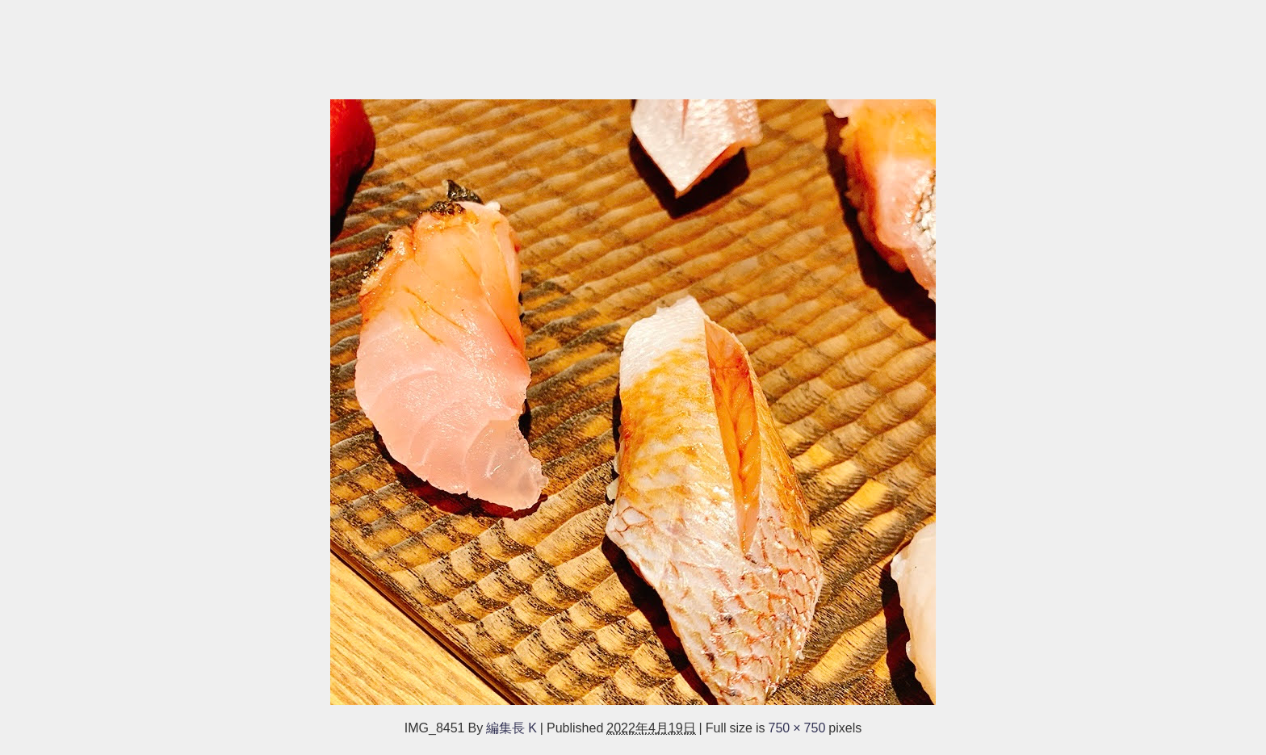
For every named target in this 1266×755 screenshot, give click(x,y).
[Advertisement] (484, 41)
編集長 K (511, 727)
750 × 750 (797, 727)
